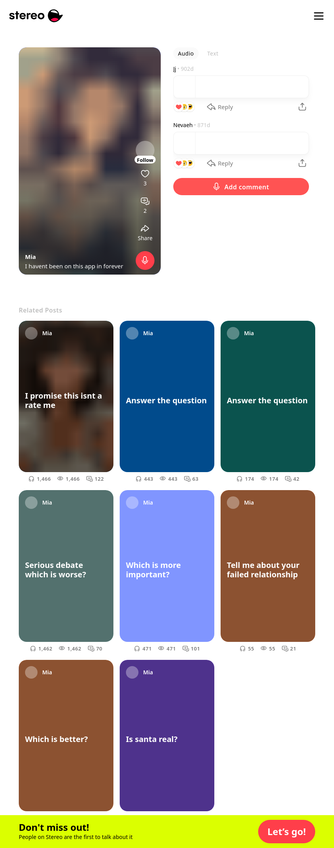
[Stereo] (36, 15)
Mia (30, 257)
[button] (286, 831)
